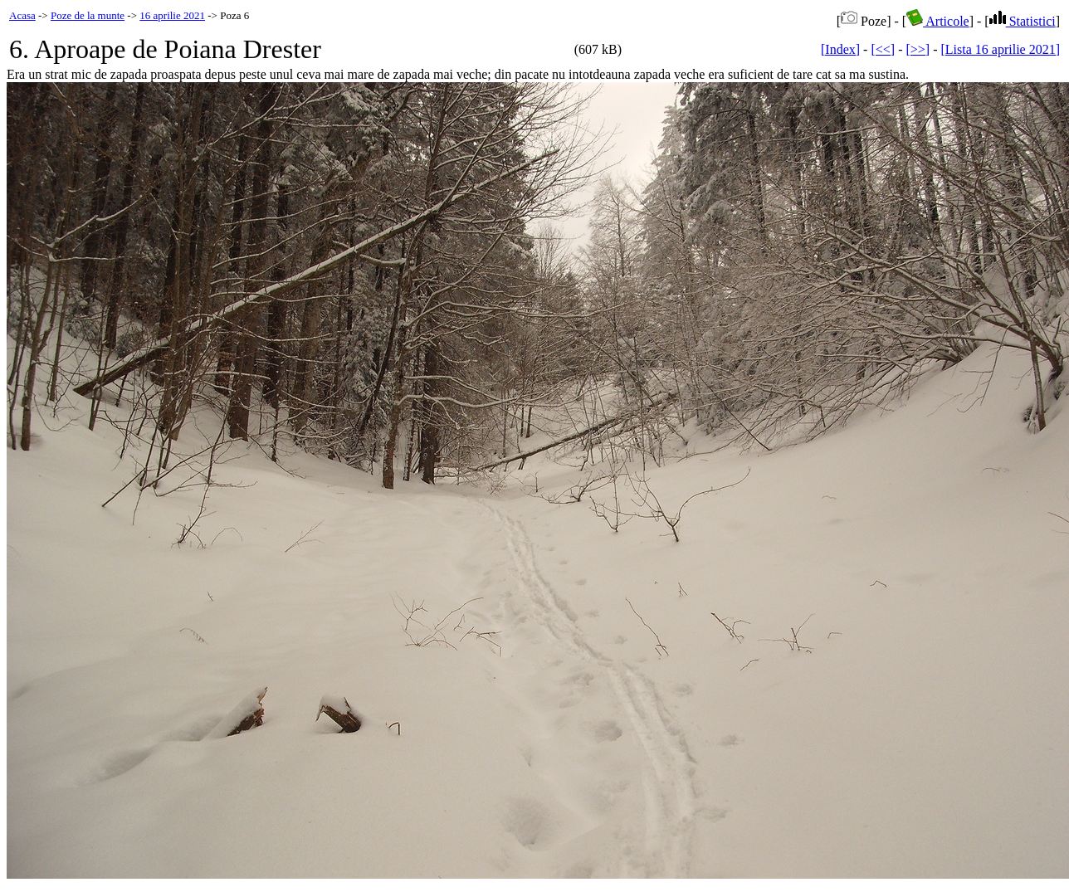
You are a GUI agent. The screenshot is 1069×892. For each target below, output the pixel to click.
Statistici (1022, 21)
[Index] (840, 49)
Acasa (22, 15)
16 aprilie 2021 (172, 15)
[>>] (917, 49)
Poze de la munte (87, 15)
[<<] (883, 49)
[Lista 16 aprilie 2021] (1000, 49)
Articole (937, 21)
